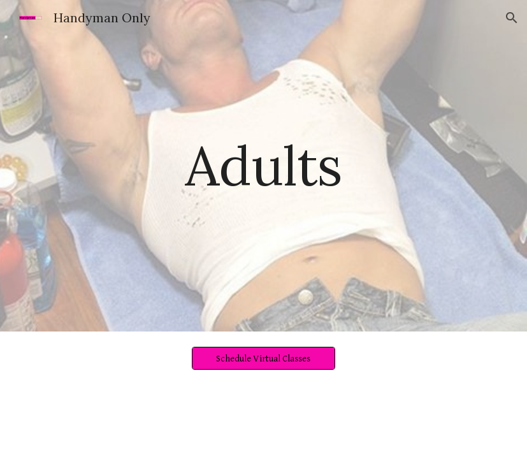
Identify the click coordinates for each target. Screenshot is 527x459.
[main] (263, 165)
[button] (511, 18)
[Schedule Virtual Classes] (263, 358)
